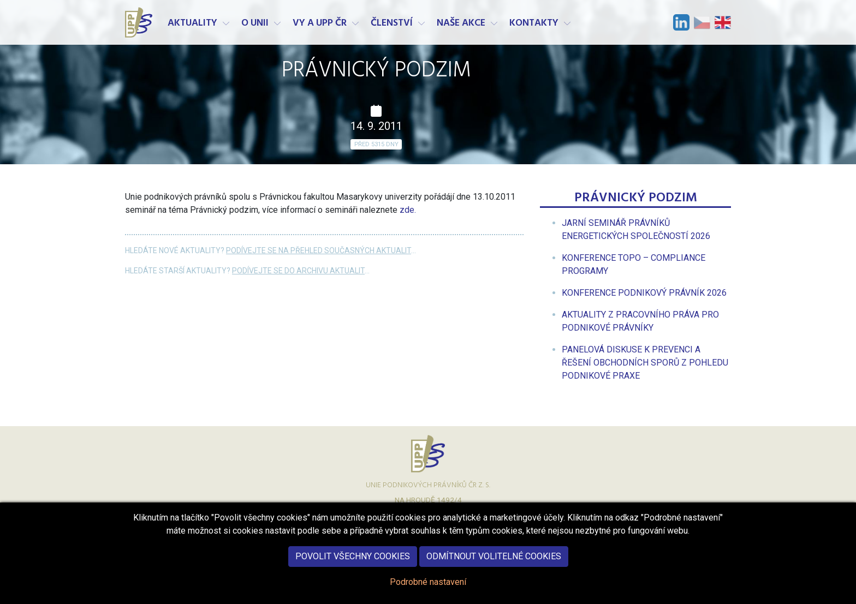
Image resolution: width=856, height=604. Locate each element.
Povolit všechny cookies (352, 565)
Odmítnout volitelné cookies (493, 565)
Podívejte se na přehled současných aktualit (318, 250)
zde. (406, 210)
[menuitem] (644, 293)
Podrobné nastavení (428, 591)
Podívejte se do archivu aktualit (298, 270)
